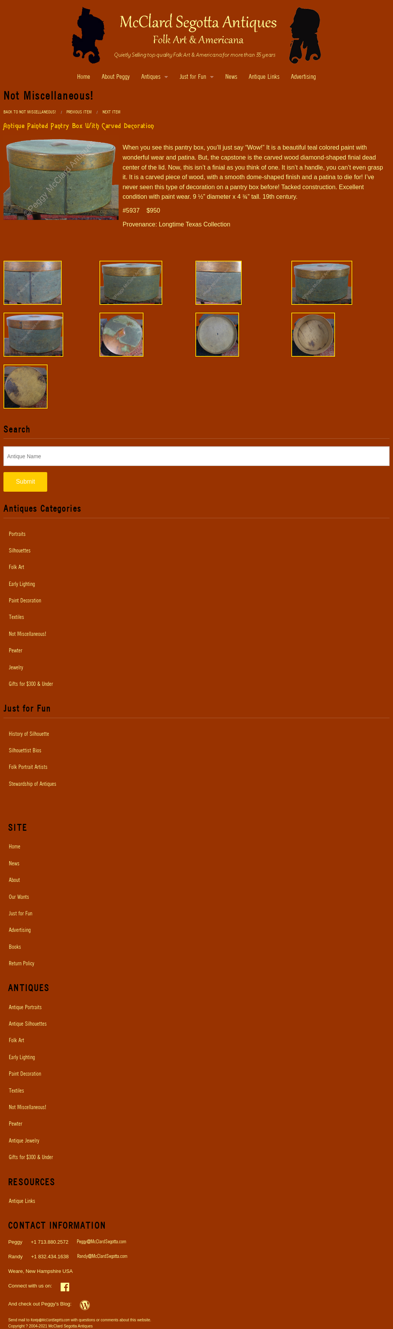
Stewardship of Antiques (32, 784)
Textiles (16, 617)
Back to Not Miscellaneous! (29, 112)
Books (15, 947)
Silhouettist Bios (25, 750)
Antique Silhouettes (28, 1024)
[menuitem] (196, 534)
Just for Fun (193, 77)
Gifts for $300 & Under (31, 684)
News (231, 77)
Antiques (150, 77)
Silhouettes (20, 551)
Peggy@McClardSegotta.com (101, 1241)
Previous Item (79, 112)
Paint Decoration (25, 601)
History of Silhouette (29, 734)
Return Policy (21, 963)
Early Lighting (22, 584)
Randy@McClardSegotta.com (102, 1256)
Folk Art (16, 567)
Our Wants (19, 897)
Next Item (111, 112)
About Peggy (116, 77)
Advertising (303, 77)
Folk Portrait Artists (28, 767)
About (14, 880)
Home (83, 77)
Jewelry (16, 667)
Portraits (17, 534)
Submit (25, 481)
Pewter (15, 651)
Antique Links (264, 77)
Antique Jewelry (24, 1141)
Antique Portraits (25, 1007)
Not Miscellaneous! (27, 634)
